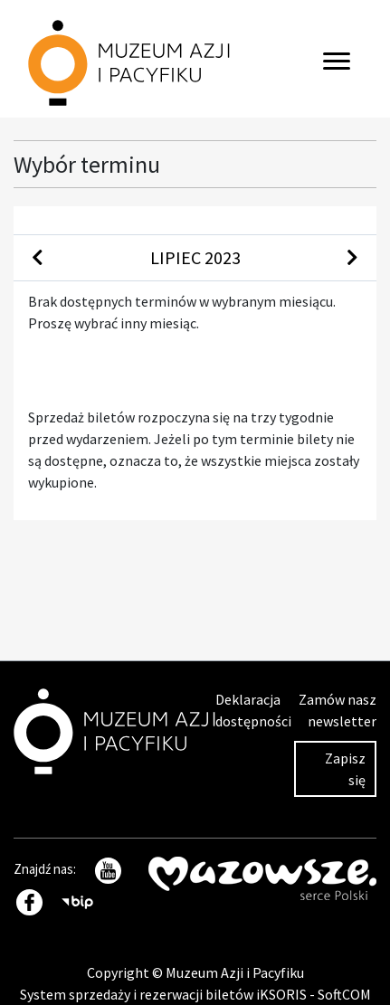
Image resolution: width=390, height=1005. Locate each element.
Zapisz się (345, 769)
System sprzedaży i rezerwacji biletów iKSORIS (164, 994)
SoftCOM (344, 994)
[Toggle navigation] (336, 58)
